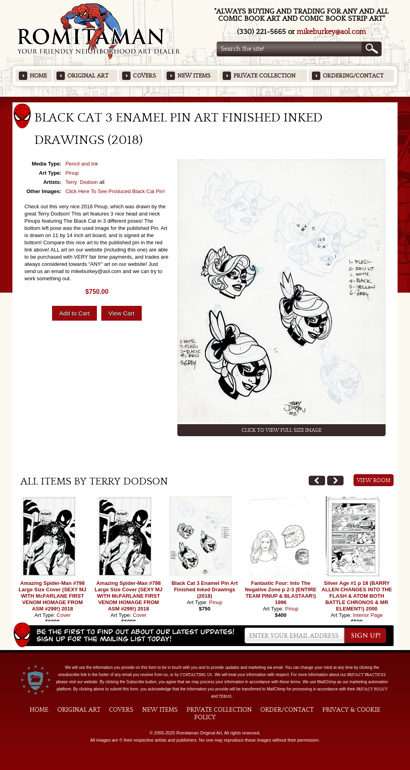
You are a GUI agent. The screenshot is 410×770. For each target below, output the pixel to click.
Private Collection (264, 75)
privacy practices (366, 674)
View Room (374, 480)
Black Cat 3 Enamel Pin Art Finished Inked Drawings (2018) (204, 589)
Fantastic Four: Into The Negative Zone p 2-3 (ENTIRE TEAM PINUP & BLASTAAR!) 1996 (280, 592)
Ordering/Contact (353, 75)
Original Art (88, 75)
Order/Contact (287, 709)
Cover (63, 615)
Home (38, 75)
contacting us (196, 674)
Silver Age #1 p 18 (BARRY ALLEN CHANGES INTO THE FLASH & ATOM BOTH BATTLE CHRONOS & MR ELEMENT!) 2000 (357, 596)
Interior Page (367, 615)
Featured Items (205, 99)
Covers (144, 75)
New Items (193, 75)
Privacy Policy (372, 689)
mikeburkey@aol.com (331, 32)
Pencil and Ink (81, 164)
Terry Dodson (81, 182)
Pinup (71, 173)
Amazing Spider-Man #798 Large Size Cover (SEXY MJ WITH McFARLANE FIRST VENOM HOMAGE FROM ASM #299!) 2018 (52, 596)
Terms (225, 696)
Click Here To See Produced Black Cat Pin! (115, 191)
